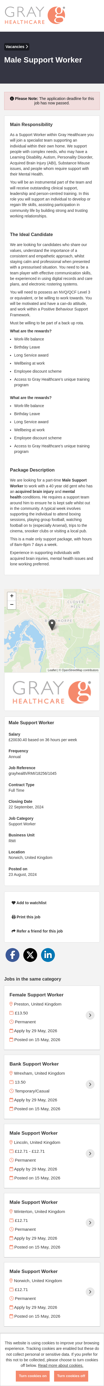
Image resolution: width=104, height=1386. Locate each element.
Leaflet (52, 670)
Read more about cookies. (60, 1365)
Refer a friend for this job (37, 931)
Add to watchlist (29, 903)
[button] (52, 625)
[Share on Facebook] (12, 955)
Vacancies (17, 46)
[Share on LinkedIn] (48, 955)
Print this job (26, 917)
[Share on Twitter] (30, 955)
